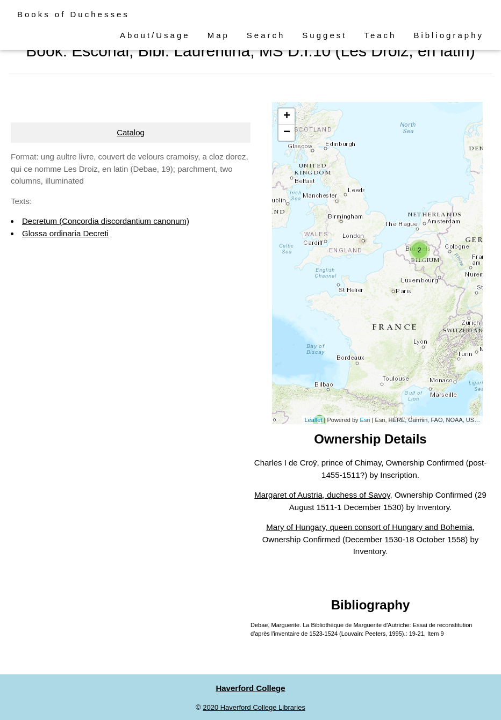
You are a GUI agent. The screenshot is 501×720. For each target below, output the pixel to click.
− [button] (286, 133)
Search (266, 35)
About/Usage (155, 35)
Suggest (324, 35)
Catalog (131, 132)
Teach (380, 35)
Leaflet (313, 420)
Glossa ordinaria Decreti (65, 233)
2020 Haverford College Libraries (254, 707)
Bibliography (448, 35)
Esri (365, 420)
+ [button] (286, 116)
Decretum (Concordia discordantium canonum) (105, 221)
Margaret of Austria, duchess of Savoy (322, 494)
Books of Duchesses (73, 14)
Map (218, 35)
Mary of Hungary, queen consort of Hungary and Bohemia (369, 527)
